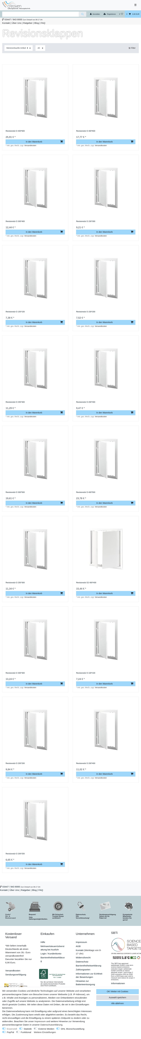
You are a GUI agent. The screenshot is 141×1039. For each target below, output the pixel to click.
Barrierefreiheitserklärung (88, 965)
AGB (78, 946)
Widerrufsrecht (83, 957)
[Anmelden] (95, 14)
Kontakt (6, 23)
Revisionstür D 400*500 (85, 492)
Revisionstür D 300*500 (15, 492)
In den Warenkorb (44, 142)
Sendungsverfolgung (15, 974)
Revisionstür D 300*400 (15, 221)
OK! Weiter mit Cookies (117, 991)
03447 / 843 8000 (13, 19)
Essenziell (12, 1029)
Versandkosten (30, 145)
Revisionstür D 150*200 (85, 312)
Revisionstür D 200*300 (85, 402)
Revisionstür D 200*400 (85, 763)
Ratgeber (27, 23)
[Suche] (82, 14)
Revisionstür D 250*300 (15, 583)
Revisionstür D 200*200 (15, 763)
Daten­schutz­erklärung (51, 1024)
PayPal (10, 1032)
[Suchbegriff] (40, 14)
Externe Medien (46, 1029)
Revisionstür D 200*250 (15, 854)
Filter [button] (132, 48)
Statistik (28, 1029)
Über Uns (16, 23)
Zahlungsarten (83, 969)
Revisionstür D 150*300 (85, 221)
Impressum (81, 942)
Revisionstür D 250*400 (15, 402)
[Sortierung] (18, 48)
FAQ (43, 23)
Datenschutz (82, 961)
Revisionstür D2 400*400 (86, 583)
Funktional (26, 1032)
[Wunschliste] (121, 14)
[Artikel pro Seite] (40, 48)
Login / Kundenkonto (51, 953)
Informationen (118, 983)
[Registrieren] (109, 14)
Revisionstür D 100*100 (85, 673)
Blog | (37, 23)
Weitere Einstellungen (45, 1032)
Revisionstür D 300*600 (85, 131)
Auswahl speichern (117, 997)
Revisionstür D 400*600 (15, 131)
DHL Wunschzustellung (72, 1029)
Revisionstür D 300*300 (15, 673)
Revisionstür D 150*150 (15, 312)
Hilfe (43, 942)
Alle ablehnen (117, 1003)
